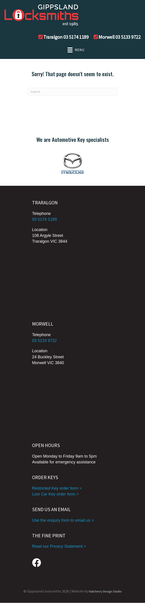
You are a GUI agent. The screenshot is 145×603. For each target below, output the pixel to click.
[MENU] (72, 50)
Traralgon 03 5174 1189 (65, 37)
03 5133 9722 (44, 340)
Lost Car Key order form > (55, 494)
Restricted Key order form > (57, 488)
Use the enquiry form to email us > (63, 520)
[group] (72, 163)
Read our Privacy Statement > (59, 546)
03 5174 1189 (44, 219)
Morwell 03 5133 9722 (120, 37)
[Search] (72, 91)
